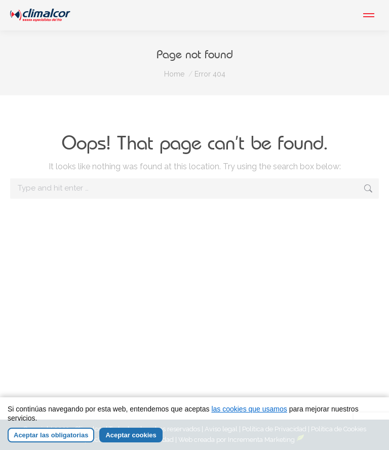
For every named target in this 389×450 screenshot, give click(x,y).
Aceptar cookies (130, 435)
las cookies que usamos (249, 409)
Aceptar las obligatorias (51, 435)
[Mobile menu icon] (369, 15)
